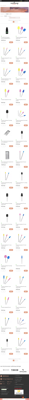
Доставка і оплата (18, 379)
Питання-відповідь (18, 377)
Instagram (10, 381)
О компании (17, 375)
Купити (11, 42)
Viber (9, 383)
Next (28, 371)
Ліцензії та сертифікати (19, 384)
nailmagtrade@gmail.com (7, 378)
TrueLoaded (22, 395)
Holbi (15, 395)
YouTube (3, 383)
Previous (1, 371)
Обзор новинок (18, 380)
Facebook (3, 381)
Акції (16, 382)
